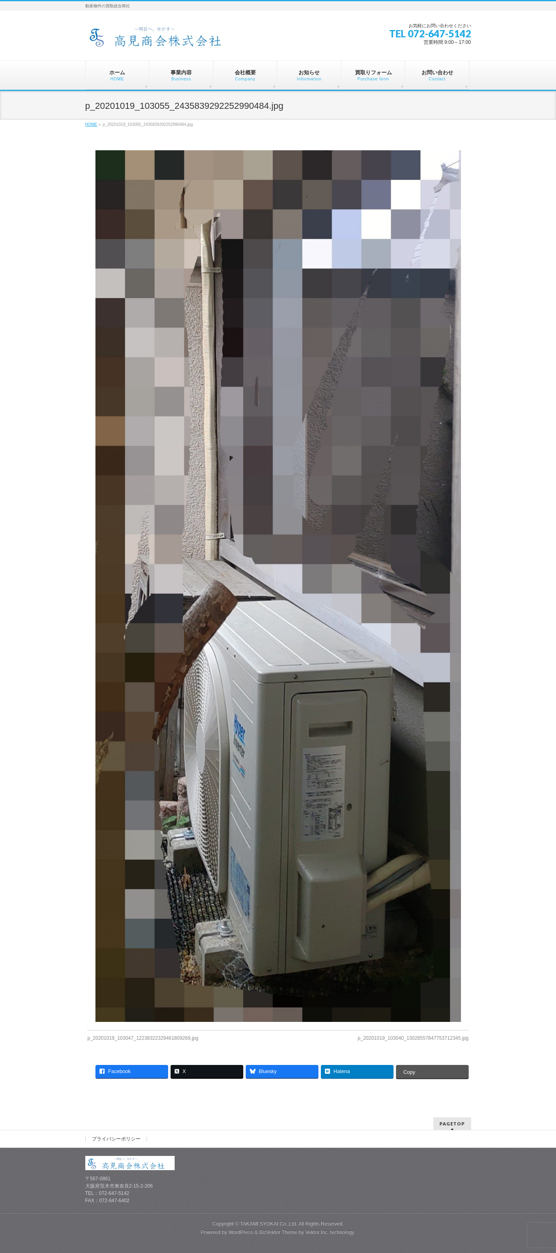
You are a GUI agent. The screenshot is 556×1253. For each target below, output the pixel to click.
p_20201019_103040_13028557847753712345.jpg (413, 1038)
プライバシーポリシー (116, 1138)
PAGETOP (452, 1123)
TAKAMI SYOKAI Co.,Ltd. (268, 1224)
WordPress (241, 1232)
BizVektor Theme (278, 1232)
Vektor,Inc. (317, 1232)
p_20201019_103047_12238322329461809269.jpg (142, 1038)
